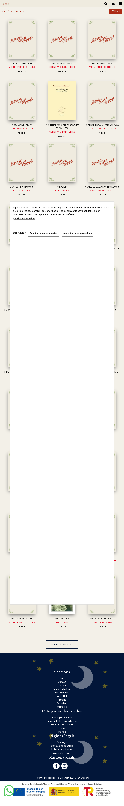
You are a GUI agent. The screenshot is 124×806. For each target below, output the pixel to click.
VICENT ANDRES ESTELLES (22, 67)
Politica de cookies (62, 753)
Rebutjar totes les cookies (43, 233)
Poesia (62, 731)
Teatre (62, 728)
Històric (62, 699)
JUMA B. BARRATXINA (102, 622)
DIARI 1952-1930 (62, 618)
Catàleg (62, 681)
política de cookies (24, 218)
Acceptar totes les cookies (77, 233)
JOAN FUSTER (62, 622)
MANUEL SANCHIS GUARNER (102, 128)
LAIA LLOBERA (62, 190)
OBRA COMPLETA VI (102, 63)
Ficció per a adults (62, 717)
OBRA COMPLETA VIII (21, 618)
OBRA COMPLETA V (22, 125)
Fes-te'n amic (62, 692)
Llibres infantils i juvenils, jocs (62, 721)
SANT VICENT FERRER (21, 190)
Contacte (62, 706)
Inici (62, 678)
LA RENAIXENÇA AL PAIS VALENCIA (102, 125)
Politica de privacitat (62, 749)
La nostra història (62, 689)
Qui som (62, 685)
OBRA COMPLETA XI (22, 63)
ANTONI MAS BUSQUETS (102, 190)
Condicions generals (62, 745)
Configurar (19, 232)
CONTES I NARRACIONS (22, 186)
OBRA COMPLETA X (62, 63)
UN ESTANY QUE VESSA (102, 618)
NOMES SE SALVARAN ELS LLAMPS (102, 186)
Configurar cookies (46, 778)
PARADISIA (62, 186)
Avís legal (62, 742)
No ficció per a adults (62, 724)
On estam (62, 703)
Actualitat (62, 696)
